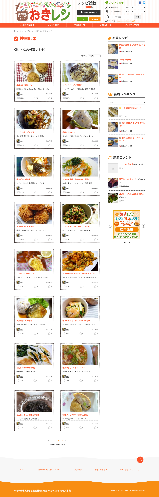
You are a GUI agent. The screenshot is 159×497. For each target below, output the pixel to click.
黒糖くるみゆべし (69, 132)
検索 (137, 17)
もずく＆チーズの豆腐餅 (72, 85)
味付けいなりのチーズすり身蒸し (75, 415)
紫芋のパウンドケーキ (128, 179)
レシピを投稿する (90, 12)
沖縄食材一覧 (79, 25)
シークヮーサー (127, 21)
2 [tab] (129, 242)
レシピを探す (53, 25)
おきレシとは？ (101, 470)
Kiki (21, 94)
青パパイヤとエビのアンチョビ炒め (76, 321)
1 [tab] (124, 242)
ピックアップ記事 (132, 25)
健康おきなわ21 (126, 51)
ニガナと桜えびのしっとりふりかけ (76, 226)
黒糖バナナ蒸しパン (24, 85)
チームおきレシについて (129, 470)
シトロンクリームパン (25, 274)
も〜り (123, 168)
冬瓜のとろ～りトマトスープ (73, 368)
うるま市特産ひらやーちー (132, 108)
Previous (110, 226)
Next (143, 226)
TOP (140, 460)
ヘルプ (22, 470)
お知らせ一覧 (105, 25)
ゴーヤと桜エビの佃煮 (25, 132)
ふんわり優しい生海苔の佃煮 (28, 415)
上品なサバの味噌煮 (24, 321)
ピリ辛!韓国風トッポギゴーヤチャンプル (78, 274)
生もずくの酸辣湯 (23, 179)
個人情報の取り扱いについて (49, 470)
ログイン (83, 19)
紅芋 (133, 21)
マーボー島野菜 (125, 60)
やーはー (124, 116)
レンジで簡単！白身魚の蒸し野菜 (75, 179)
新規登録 (95, 19)
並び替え (84, 56)
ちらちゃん (125, 186)
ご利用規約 (77, 470)
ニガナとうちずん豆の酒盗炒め (131, 194)
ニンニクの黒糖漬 (126, 164)
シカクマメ (120, 21)
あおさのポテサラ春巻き (26, 368)
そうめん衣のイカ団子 (25, 226)
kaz (122, 201)
